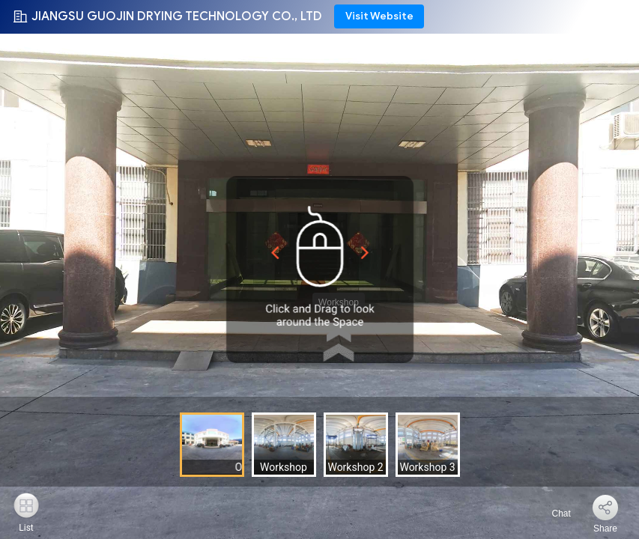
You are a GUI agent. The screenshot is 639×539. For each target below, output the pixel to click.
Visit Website (379, 16)
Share (605, 528)
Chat (552, 513)
